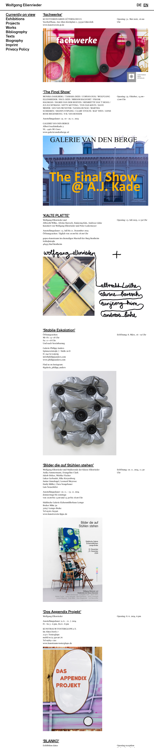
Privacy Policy (17, 49)
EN (145, 5)
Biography (14, 40)
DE (139, 5)
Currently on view (20, 14)
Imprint (12, 45)
